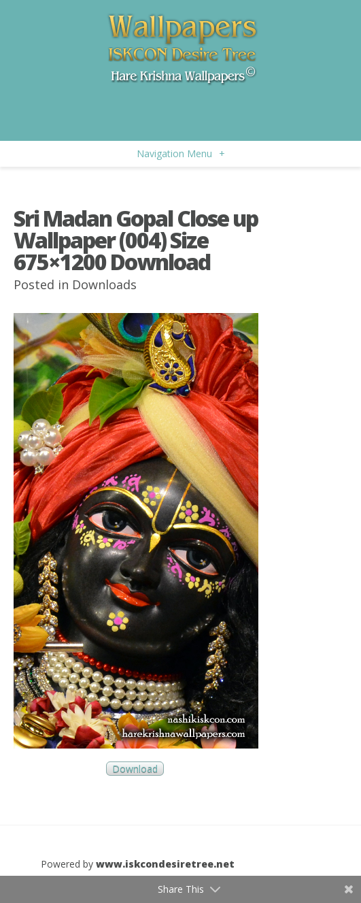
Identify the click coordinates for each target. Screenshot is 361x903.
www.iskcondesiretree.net (165, 863)
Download (135, 768)
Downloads (104, 284)
